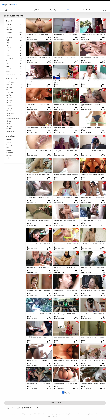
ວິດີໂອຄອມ (50, 416)
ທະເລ (14, 66)
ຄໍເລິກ (14, 63)
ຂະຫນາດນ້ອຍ (14, 58)
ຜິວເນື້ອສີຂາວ (14, 48)
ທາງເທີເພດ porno (13, 21)
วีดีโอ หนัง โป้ (14, 103)
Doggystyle (14, 32)
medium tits (9, 152)
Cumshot (14, 27)
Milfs (14, 53)
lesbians (8, 150)
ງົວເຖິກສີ (14, 40)
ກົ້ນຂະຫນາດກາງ (14, 74)
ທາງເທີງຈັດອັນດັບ (35, 10)
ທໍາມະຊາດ (14, 29)
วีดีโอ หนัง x (14, 111)
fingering (8, 142)
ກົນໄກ (14, 45)
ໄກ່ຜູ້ (14, 42)
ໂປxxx (14, 90)
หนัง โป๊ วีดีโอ (14, 84)
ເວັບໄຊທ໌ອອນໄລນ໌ (87, 10)
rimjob (8, 158)
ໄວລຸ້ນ (14, 50)
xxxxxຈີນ (14, 95)
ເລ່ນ (14, 35)
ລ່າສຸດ (19, 10)
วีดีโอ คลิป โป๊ (14, 126)
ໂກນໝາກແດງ (14, 61)
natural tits (9, 155)
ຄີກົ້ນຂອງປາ (14, 37)
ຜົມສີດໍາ (14, 71)
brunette (8, 139)
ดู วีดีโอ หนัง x (14, 82)
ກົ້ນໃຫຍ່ (14, 56)
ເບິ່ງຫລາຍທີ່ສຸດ (53, 10)
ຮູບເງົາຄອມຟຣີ (14, 131)
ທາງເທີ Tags (11, 136)
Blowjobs (14, 24)
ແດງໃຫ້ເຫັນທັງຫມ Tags (55, 403)
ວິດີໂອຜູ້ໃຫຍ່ (14, 129)
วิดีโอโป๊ (14, 116)
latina (7, 147)
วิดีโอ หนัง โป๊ (14, 98)
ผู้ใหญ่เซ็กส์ (14, 87)
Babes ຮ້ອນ (14, 69)
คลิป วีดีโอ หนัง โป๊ (14, 113)
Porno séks (14, 105)
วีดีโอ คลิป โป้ (14, 100)
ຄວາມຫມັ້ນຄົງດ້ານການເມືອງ (6, 10)
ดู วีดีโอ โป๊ (14, 108)
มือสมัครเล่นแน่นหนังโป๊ (14, 118)
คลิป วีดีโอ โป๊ (14, 124)
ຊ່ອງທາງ (104, 10)
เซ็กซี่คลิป (14, 121)
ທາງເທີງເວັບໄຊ (12, 78)
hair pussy (9, 145)
